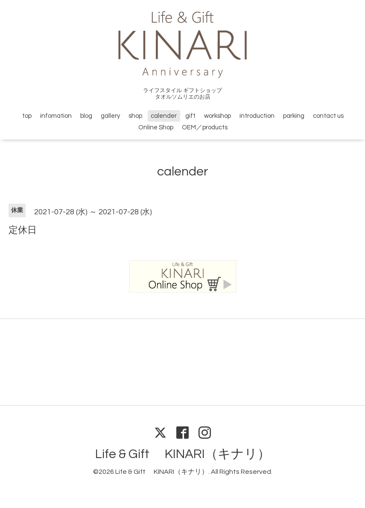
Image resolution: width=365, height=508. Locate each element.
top (27, 116)
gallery (110, 116)
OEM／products (205, 127)
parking (293, 116)
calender (164, 116)
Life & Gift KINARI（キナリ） (182, 454)
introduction (256, 116)
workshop (217, 116)
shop (135, 116)
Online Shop (155, 127)
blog (86, 116)
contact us (328, 116)
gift (190, 116)
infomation (56, 116)
